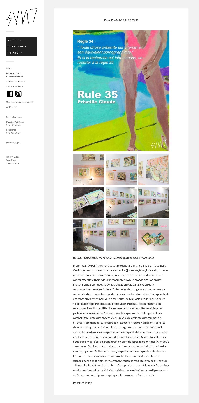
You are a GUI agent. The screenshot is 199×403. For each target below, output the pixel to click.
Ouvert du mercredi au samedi (19, 102)
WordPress (11, 160)
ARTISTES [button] (15, 40)
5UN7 (16, 157)
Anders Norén (12, 163)
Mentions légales (13, 142)
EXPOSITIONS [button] (17, 46)
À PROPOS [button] (15, 53)
